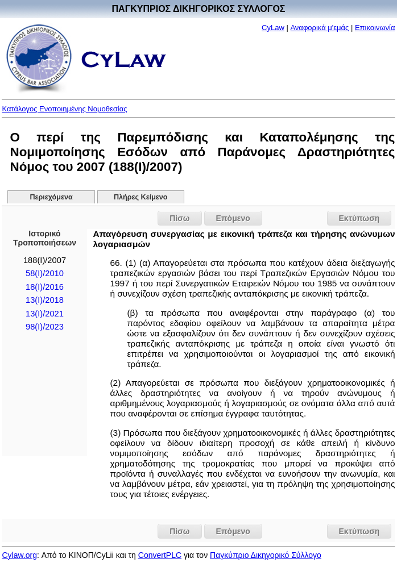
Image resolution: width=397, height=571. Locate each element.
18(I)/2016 (45, 286)
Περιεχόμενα (51, 197)
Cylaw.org (19, 555)
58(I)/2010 (45, 273)
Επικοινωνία (375, 27)
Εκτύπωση (359, 218)
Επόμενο (233, 218)
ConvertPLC (159, 555)
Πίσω (179, 218)
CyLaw (273, 27)
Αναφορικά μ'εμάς (319, 27)
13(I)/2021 (45, 313)
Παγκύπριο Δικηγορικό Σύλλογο (265, 555)
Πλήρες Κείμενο (141, 197)
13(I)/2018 (45, 300)
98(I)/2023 (45, 326)
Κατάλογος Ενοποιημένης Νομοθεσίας (64, 109)
